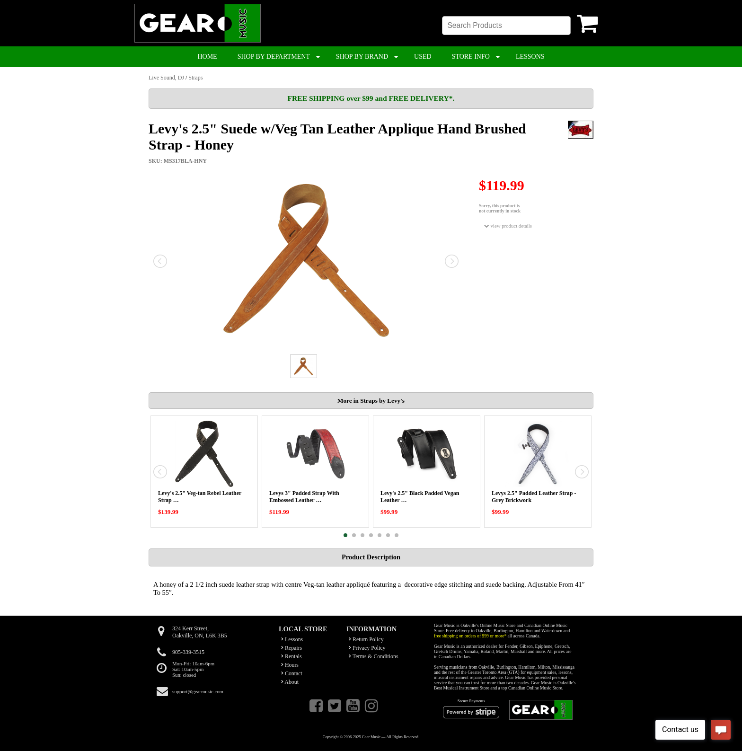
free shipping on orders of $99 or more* (470, 635)
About (290, 682)
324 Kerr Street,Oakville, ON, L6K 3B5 (199, 632)
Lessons (292, 639)
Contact (291, 673)
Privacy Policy (367, 648)
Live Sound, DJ (166, 77)
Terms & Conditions (373, 656)
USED (423, 56)
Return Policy (366, 639)
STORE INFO (471, 56)
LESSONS (530, 56)
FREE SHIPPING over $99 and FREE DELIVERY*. (370, 98)
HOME (207, 56)
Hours (290, 665)
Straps (195, 77)
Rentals (291, 656)
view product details (508, 226)
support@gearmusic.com (197, 691)
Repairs (291, 648)
